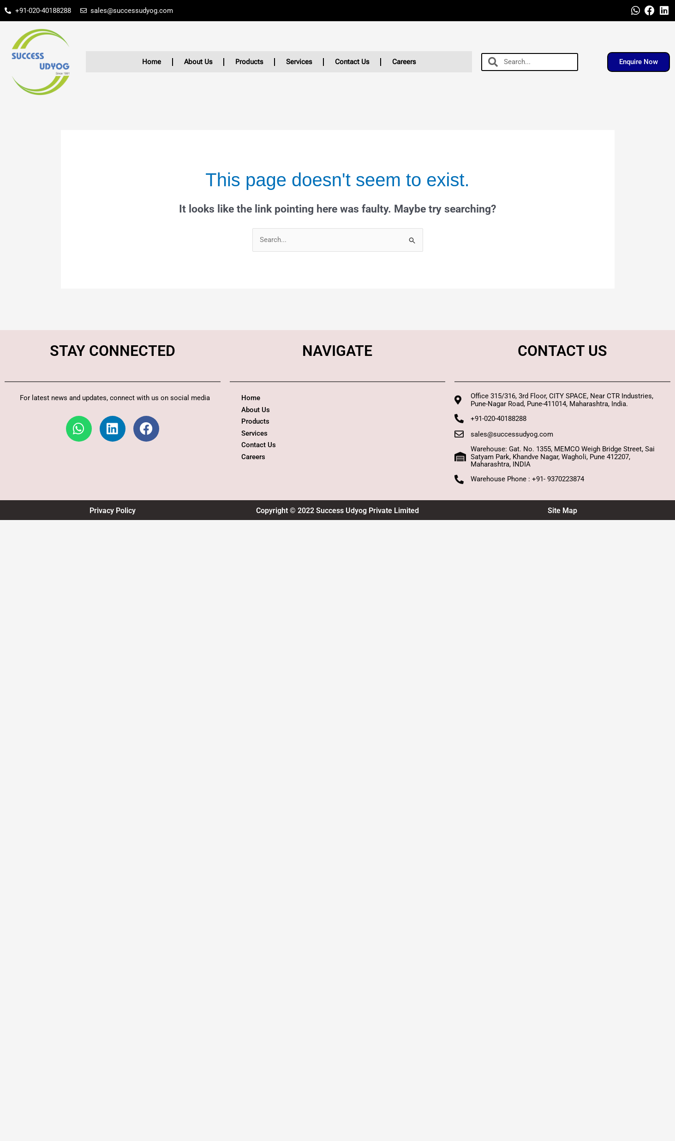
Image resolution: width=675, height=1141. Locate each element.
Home (151, 62)
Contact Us (352, 62)
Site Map (562, 510)
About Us (198, 62)
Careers (404, 62)
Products (249, 62)
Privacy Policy (113, 510)
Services (299, 62)
